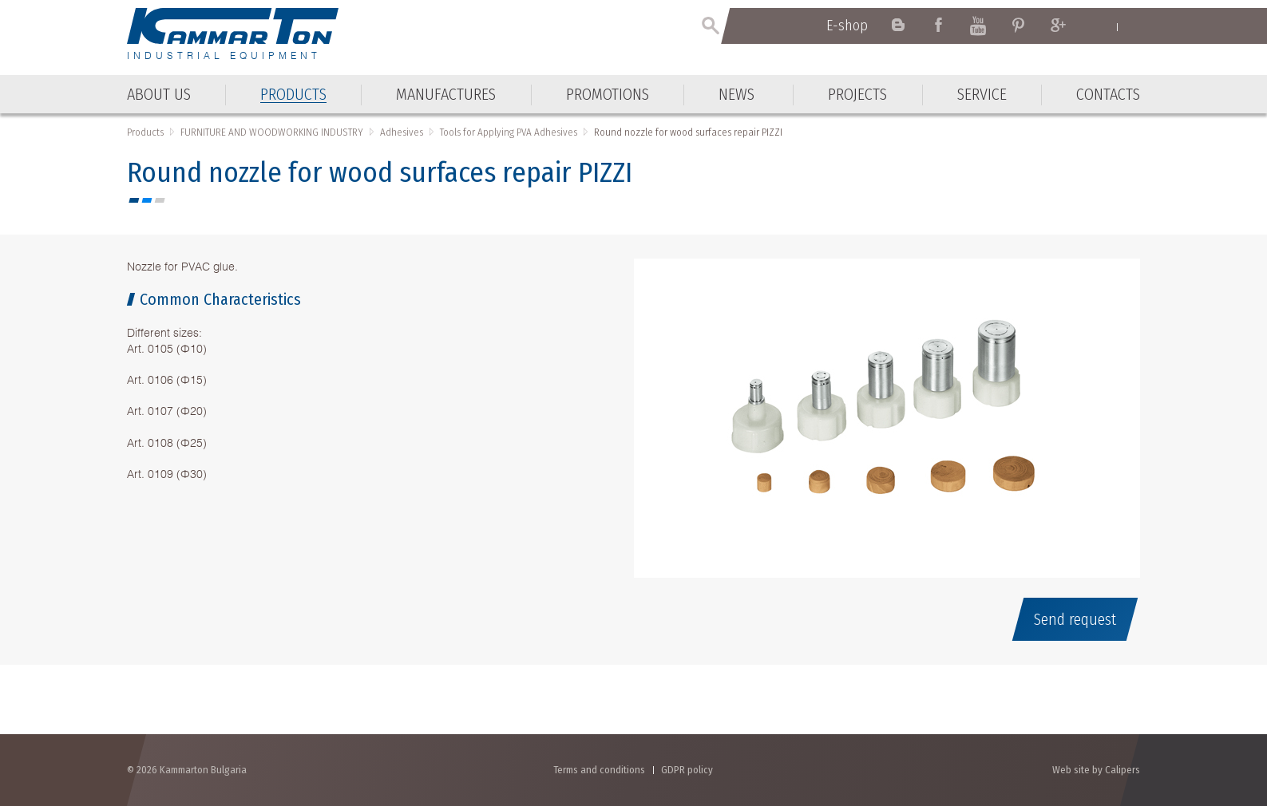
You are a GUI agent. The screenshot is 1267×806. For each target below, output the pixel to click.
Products (145, 132)
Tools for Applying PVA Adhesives (508, 132)
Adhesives (401, 132)
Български (1132, 26)
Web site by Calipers (1096, 770)
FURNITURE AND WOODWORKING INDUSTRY (271, 132)
